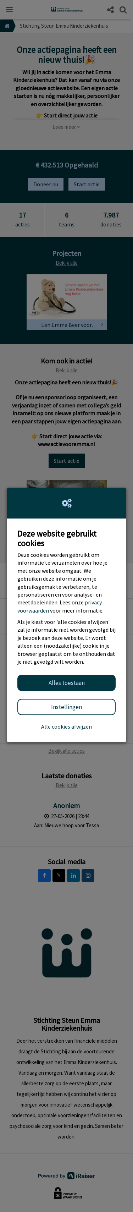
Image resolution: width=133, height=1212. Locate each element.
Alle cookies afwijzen (66, 726)
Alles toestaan (67, 683)
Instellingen (66, 707)
